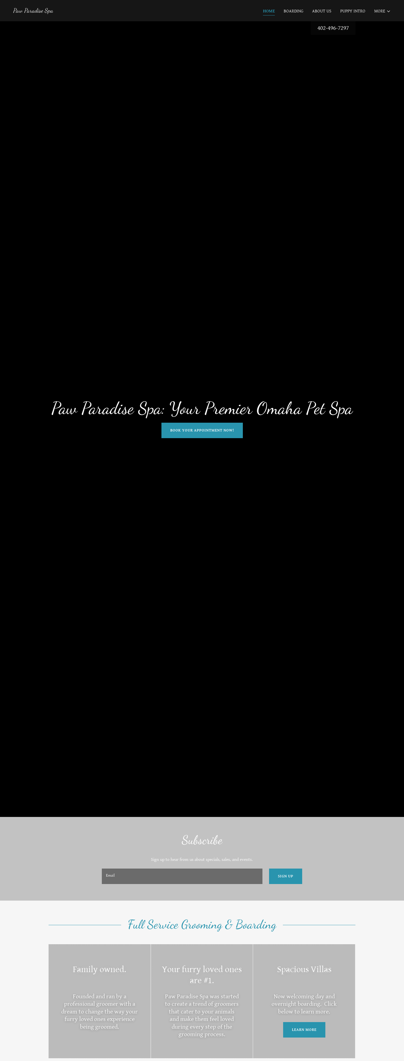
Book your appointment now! (202, 430)
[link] (33, 11)
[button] (382, 11)
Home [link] (269, 11)
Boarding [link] (293, 11)
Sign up (285, 876)
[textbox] (182, 876)
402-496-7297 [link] (333, 28)
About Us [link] (321, 11)
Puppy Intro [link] (352, 11)
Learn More (304, 1030)
